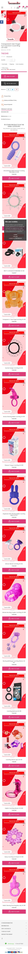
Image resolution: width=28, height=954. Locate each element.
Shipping (11, 64)
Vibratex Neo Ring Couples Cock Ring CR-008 (14, 612)
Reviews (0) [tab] (5, 112)
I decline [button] (15, 236)
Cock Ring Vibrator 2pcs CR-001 (14, 759)
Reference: (3, 50)
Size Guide (4, 64)
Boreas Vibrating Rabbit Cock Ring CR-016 (14, 416)
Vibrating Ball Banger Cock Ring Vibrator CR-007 (14, 661)
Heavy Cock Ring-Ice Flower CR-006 (14, 857)
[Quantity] (8, 60)
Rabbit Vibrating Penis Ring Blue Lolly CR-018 (14, 905)
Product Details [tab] (6, 109)
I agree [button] (15, 234)
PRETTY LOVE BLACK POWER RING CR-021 (14, 271)
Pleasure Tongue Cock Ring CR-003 (14, 465)
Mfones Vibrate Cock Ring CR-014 (14, 564)
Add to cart (9, 76)
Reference (4, 116)
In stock (3, 119)
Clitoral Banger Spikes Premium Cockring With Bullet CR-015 (14, 171)
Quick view (7, 166)
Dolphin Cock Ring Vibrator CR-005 (14, 808)
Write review (5, 68)
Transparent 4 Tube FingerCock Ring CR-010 (14, 319)
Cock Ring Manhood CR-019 (14, 711)
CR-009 (8, 50)
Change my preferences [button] (15, 238)
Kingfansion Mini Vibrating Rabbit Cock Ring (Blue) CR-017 (14, 514)
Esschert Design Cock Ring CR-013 (14, 368)
